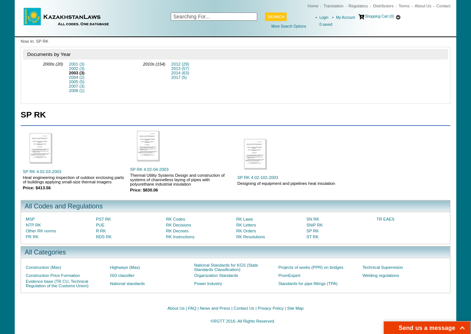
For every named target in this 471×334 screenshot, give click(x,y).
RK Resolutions (250, 237)
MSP (30, 219)
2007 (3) (76, 86)
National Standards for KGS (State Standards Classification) (226, 267)
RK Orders (246, 231)
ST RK (313, 237)
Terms (404, 6)
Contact (443, 6)
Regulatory (358, 6)
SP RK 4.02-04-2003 (149, 169)
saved (325, 24)
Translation (333, 6)
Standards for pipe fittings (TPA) (307, 283)
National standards (127, 283)
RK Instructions (180, 237)
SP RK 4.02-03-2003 (42, 171)
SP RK (313, 231)
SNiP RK (315, 225)
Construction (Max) (43, 267)
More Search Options (289, 26)
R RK (101, 231)
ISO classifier (122, 275)
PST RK (103, 219)
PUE (100, 225)
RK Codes (175, 219)
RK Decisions (178, 225)
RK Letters (246, 225)
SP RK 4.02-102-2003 (257, 177)
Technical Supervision (382, 267)
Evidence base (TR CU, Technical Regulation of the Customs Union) (57, 283)
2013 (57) (180, 68)
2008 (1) (76, 90)
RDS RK (104, 237)
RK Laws (244, 219)
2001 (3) (76, 64)
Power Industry (208, 283)
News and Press (215, 308)
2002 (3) (76, 68)
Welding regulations (380, 275)
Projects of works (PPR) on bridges (310, 267)
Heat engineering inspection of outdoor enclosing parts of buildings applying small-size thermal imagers (73, 179)
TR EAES (385, 219)
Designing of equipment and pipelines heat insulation (286, 183)
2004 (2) (76, 77)
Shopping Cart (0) (379, 16)
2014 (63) (180, 73)
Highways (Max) (125, 267)
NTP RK (33, 225)
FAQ (192, 308)
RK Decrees (177, 231)
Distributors (383, 6)
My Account (345, 17)
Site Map (295, 308)
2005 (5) (76, 82)
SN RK (313, 219)
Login (323, 17)
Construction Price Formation (53, 275)
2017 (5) (179, 77)
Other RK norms (41, 231)
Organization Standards (216, 275)
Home (313, 6)
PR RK (32, 237)
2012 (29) (180, 64)
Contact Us (244, 308)
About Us (423, 6)
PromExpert (289, 275)
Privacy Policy (271, 308)
